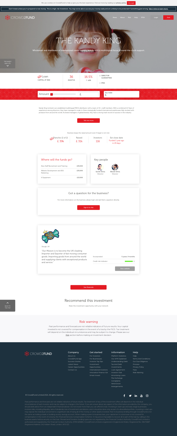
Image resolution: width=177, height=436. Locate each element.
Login (156, 17)
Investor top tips (96, 361)
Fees (135, 370)
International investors (99, 370)
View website (125, 269)
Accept (131, 3)
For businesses (96, 359)
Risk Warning (138, 372)
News (115, 17)
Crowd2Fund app (75, 359)
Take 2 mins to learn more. (158, 9)
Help (136, 17)
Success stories (74, 361)
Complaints (115, 381)
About (122, 17)
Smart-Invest (95, 375)
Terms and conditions (141, 359)
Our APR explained (118, 359)
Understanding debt (119, 361)
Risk (129, 17)
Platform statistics (118, 356)
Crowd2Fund (20, 17)
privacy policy (121, 3)
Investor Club (116, 372)
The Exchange (116, 378)
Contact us (72, 370)
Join (168, 17)
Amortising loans (118, 375)
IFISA (143, 17)
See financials (88, 287)
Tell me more (88, 120)
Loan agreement (118, 370)
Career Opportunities (76, 367)
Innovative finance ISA (99, 372)
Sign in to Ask (88, 207)
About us (71, 356)
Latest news (73, 364)
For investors (95, 356)
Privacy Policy (138, 367)
